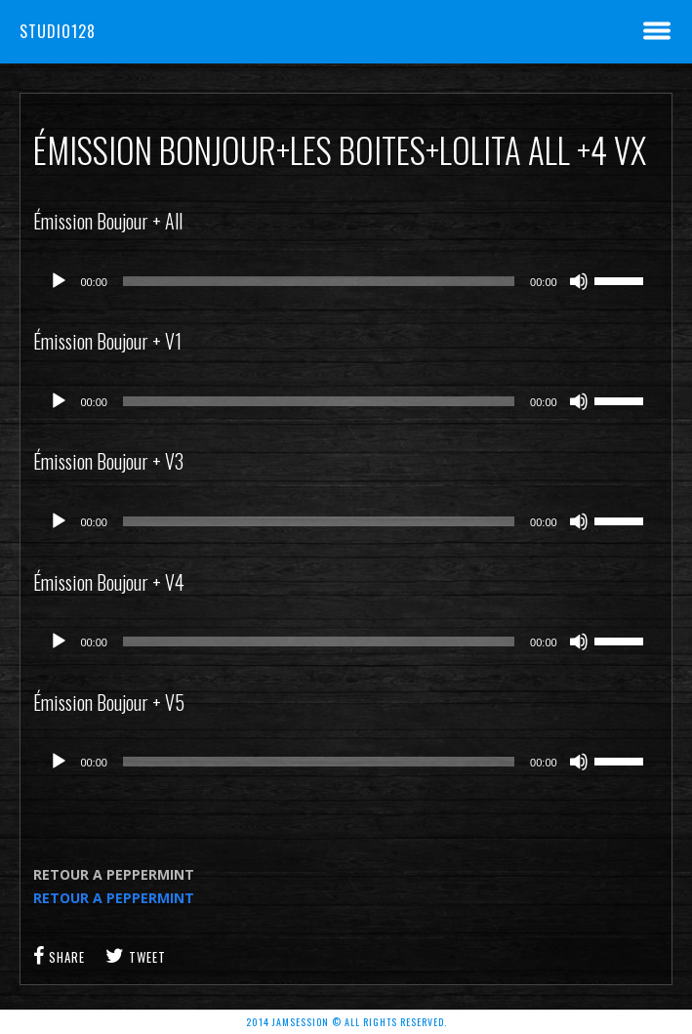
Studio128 (58, 31)
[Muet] (579, 281)
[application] (345, 281)
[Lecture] (58, 281)
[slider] (318, 281)
